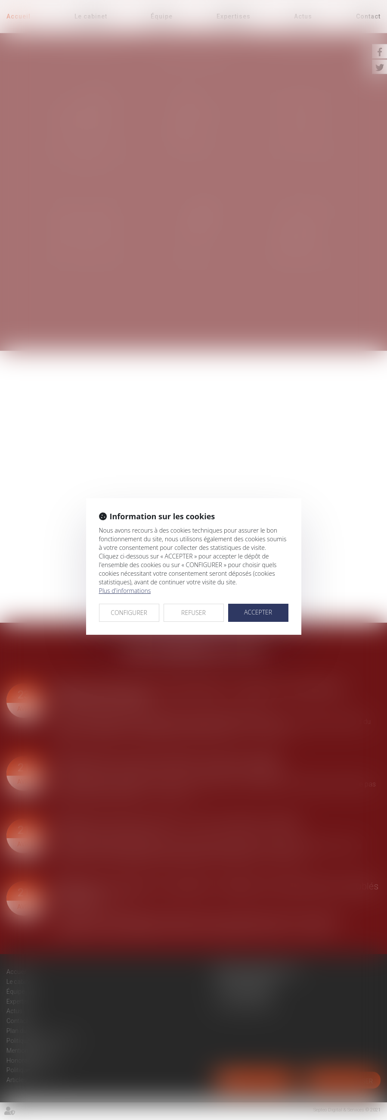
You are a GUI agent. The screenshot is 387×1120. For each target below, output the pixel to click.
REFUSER (193, 612)
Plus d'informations (125, 591)
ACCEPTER (258, 612)
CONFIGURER (129, 612)
